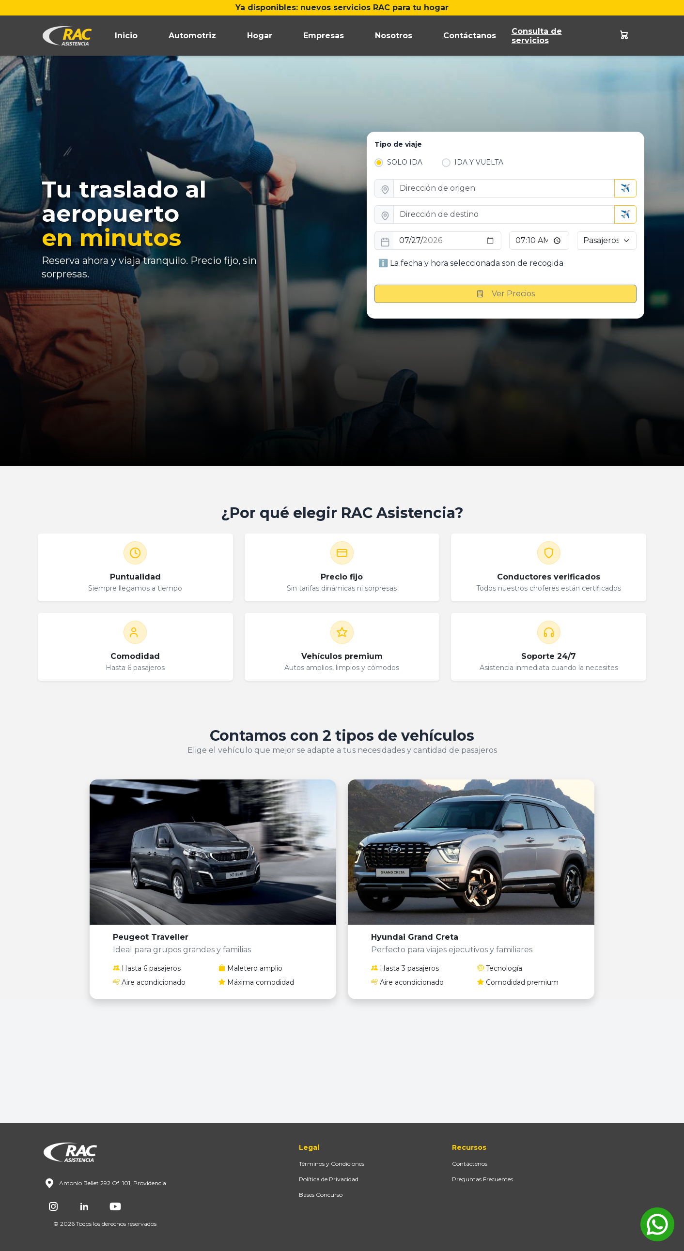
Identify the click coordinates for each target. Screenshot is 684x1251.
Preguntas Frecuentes (482, 1179)
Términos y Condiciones (331, 1163)
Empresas (323, 35)
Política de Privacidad (328, 1179)
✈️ (625, 188)
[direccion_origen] (504, 188)
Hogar (259, 35)
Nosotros (393, 35)
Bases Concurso (320, 1194)
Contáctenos (469, 1163)
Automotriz (192, 35)
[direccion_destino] (504, 214)
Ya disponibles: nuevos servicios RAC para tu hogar (342, 7)
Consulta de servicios (537, 36)
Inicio (126, 35)
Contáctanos (469, 35)
